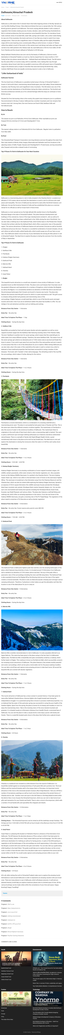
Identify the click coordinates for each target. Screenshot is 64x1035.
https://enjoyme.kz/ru (13, 908)
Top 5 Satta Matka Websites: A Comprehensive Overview (47, 986)
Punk (2, 1011)
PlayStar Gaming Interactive (15, 935)
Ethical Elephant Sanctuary (15, 932)
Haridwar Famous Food (7, 971)
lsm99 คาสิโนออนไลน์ (14, 924)
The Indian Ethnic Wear (7, 1019)
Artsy (2, 1016)
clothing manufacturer (13, 916)
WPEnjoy (38, 1032)
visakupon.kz (11, 920)
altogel (9, 928)
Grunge (3, 1013)
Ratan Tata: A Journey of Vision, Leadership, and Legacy (47, 983)
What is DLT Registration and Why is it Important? (45, 1026)
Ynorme (8, 15)
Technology (36, 989)
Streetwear (4, 1008)
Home (2, 7)
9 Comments (24, 15)
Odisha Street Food (6, 979)
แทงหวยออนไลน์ (12, 912)
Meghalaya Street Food (7, 973)
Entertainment (37, 949)
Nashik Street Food (6, 968)
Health (3, 949)
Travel (7, 7)
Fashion (3, 989)
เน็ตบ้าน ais (10, 904)
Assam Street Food (6, 976)
